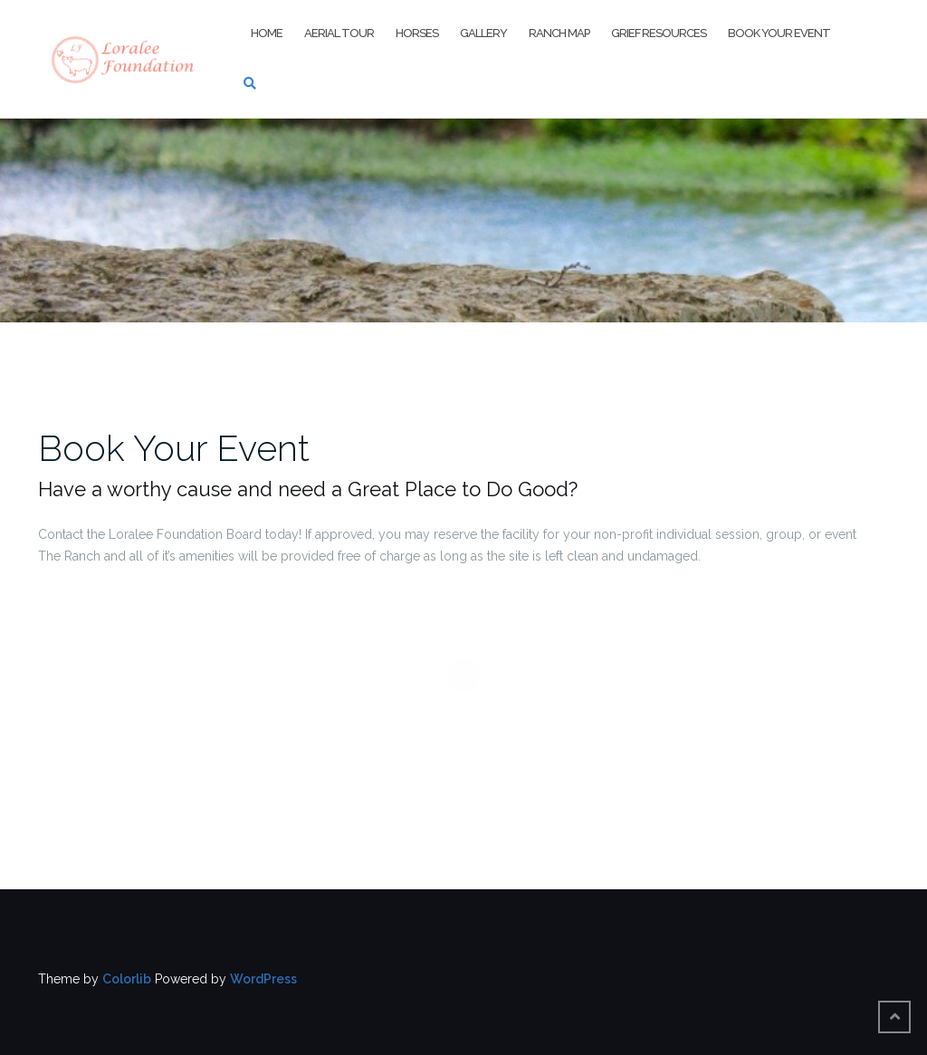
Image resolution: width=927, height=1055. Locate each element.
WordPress (263, 979)
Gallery (483, 33)
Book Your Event (779, 33)
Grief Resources (658, 33)
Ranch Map (559, 33)
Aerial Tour (339, 33)
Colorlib (126, 979)
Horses (417, 33)
